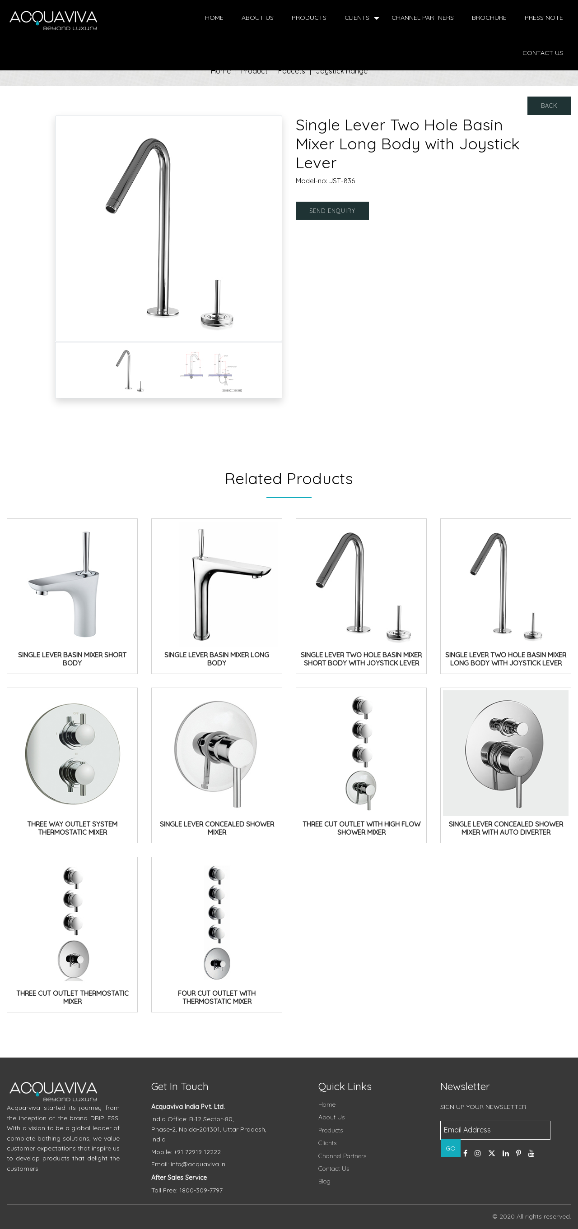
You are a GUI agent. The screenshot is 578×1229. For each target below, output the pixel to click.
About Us (258, 18)
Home (214, 18)
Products (309, 18)
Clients (357, 18)
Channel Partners (423, 18)
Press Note (544, 18)
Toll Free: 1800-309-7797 (187, 1190)
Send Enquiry (332, 210)
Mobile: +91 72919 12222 (186, 1152)
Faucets (291, 70)
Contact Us (542, 53)
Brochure (489, 18)
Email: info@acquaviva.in (188, 1164)
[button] (72, 228)
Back (549, 106)
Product (254, 70)
